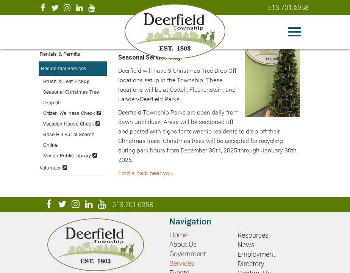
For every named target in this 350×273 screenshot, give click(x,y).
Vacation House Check (71, 124)
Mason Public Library (70, 155)
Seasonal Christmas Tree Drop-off (71, 97)
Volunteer (53, 168)
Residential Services (63, 68)
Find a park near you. (146, 173)
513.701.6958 (288, 7)
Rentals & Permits (60, 54)
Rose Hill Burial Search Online (69, 139)
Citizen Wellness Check (72, 113)
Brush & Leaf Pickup (66, 81)
